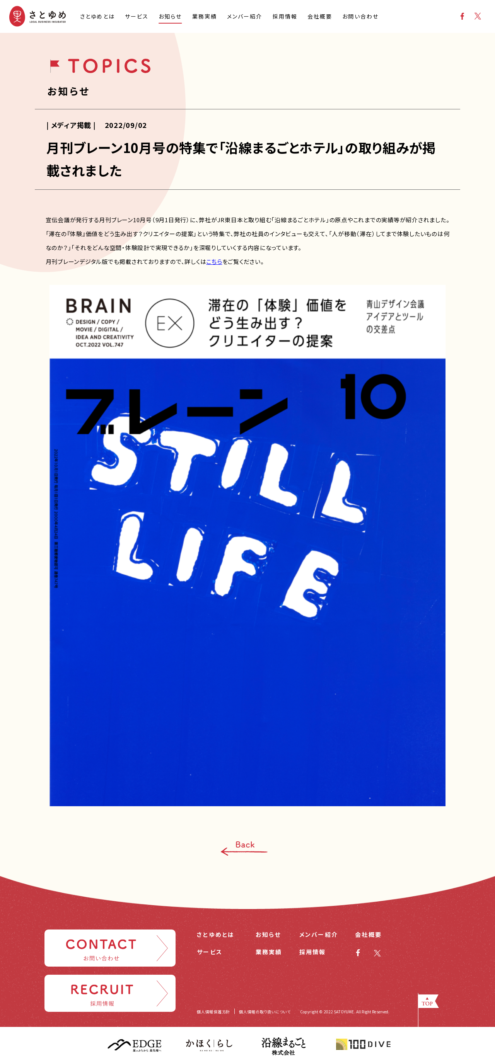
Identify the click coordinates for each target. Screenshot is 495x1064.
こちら (214, 261)
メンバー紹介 (318, 934)
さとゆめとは (216, 934)
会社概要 (368, 934)
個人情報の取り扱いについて (265, 1012)
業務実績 (269, 952)
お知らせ (268, 934)
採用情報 (312, 952)
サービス (209, 952)
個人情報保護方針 (213, 1012)
